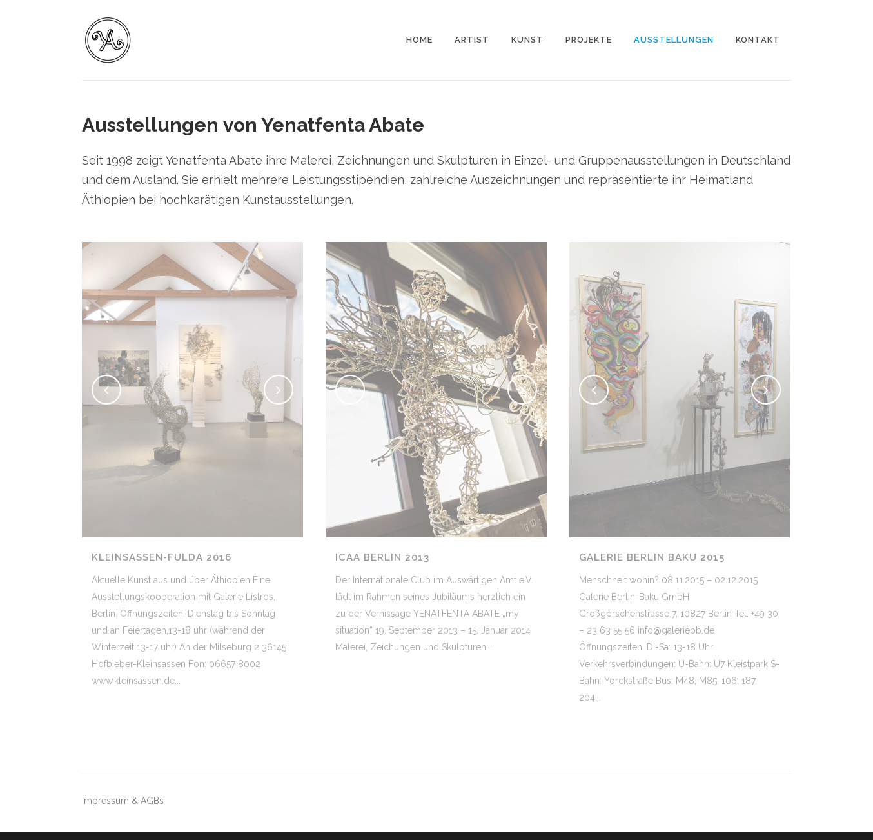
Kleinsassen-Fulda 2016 (161, 557)
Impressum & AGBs (123, 800)
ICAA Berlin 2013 (382, 557)
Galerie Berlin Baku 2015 (652, 557)
